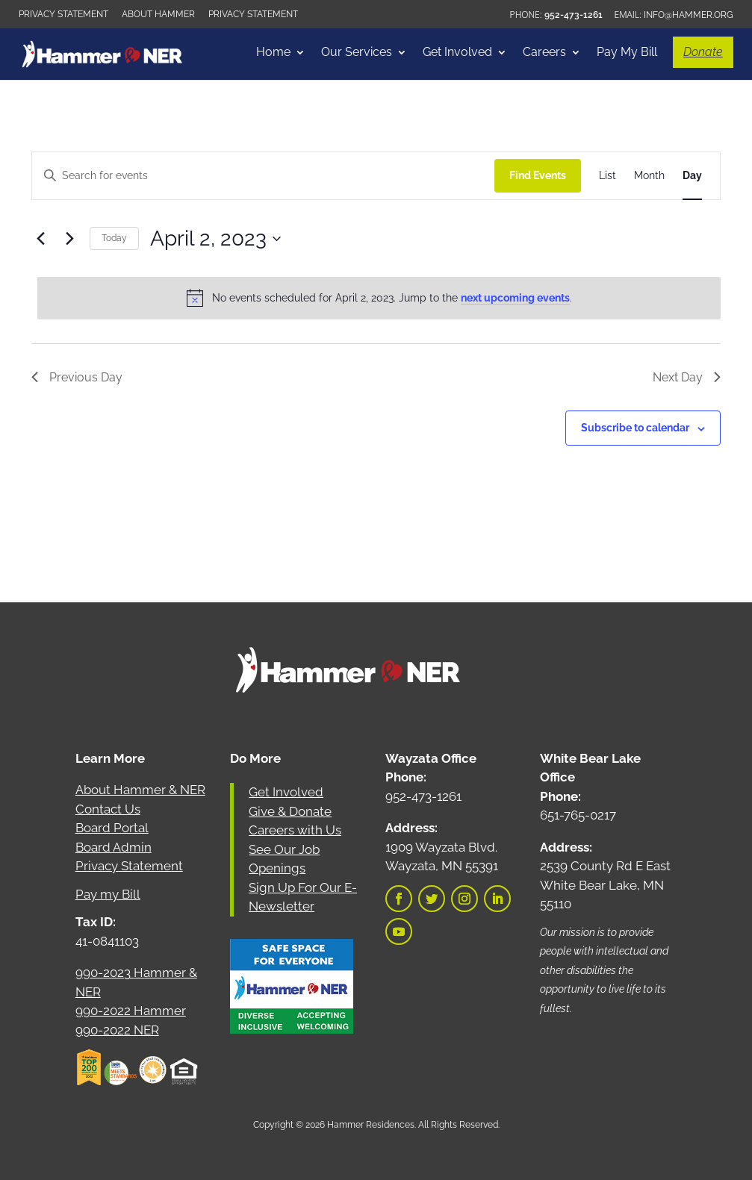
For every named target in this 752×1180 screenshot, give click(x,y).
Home (273, 53)
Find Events (537, 175)
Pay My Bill (627, 53)
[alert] (379, 298)
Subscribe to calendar (635, 428)
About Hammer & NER (140, 789)
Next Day (687, 377)
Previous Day (76, 377)
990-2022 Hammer (130, 1010)
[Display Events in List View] (607, 175)
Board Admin (113, 847)
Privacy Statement (63, 14)
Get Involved (457, 53)
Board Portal (112, 827)
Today (114, 238)
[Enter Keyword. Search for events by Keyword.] (263, 175)
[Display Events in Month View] (649, 175)
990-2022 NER (117, 1030)
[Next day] (69, 239)
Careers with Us (295, 829)
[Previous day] (40, 239)
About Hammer (158, 14)
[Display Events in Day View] (692, 175)
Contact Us (107, 809)
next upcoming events (515, 298)
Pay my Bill (107, 894)
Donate (703, 52)
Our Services (356, 53)
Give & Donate (290, 811)
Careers (544, 53)
